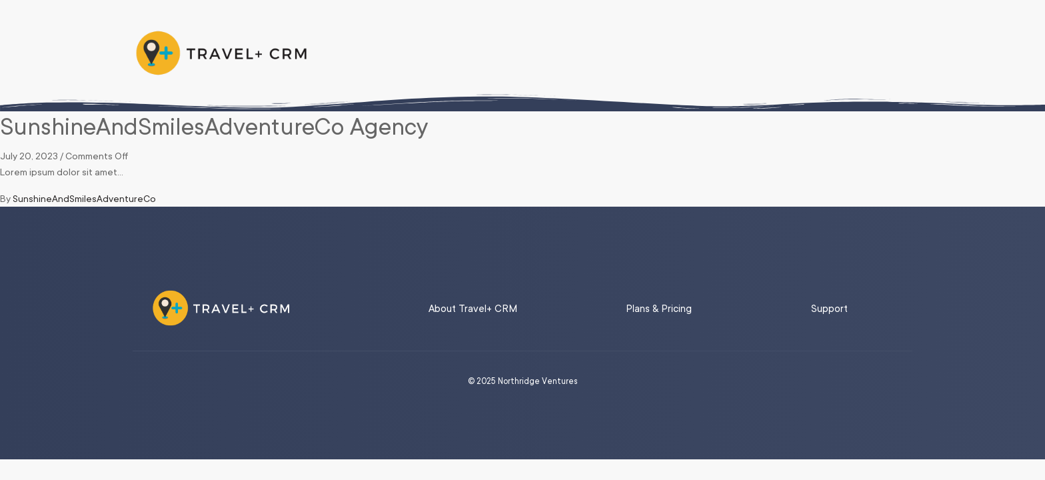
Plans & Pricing (659, 309)
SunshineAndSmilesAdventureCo (84, 198)
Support (829, 309)
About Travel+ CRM (473, 309)
